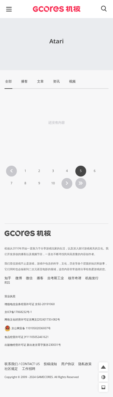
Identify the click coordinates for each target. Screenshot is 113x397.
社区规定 (11, 369)
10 (53, 183)
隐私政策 (85, 364)
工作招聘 (28, 369)
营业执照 (10, 296)
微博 (18, 278)
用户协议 (67, 364)
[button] (103, 366)
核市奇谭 (74, 278)
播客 (40, 278)
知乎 (8, 278)
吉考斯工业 (55, 278)
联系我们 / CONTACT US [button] (22, 364)
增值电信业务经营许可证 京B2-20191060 (30, 304)
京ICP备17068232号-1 (18, 312)
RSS (7, 282)
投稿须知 (50, 364)
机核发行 (92, 278)
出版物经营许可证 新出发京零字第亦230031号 (33, 345)
